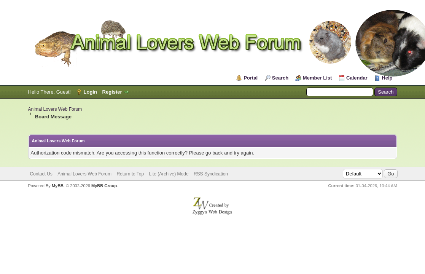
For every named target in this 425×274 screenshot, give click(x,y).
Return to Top (130, 174)
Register (112, 92)
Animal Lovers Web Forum (55, 109)
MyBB (58, 185)
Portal (251, 78)
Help (387, 78)
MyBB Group (104, 185)
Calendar (357, 78)
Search (280, 78)
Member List (317, 78)
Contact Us (41, 174)
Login (90, 92)
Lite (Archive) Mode (169, 174)
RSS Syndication (211, 174)
